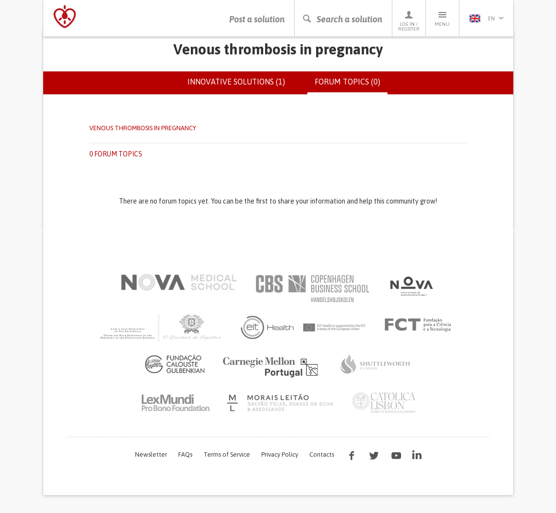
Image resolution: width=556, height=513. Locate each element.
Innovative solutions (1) (236, 86)
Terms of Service (226, 458)
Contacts (321, 458)
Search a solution (342, 19)
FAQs (185, 458)
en (486, 18)
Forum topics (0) (351, 90)
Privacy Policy (279, 458)
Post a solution (257, 19)
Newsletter (151, 458)
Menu (442, 18)
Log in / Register (408, 21)
